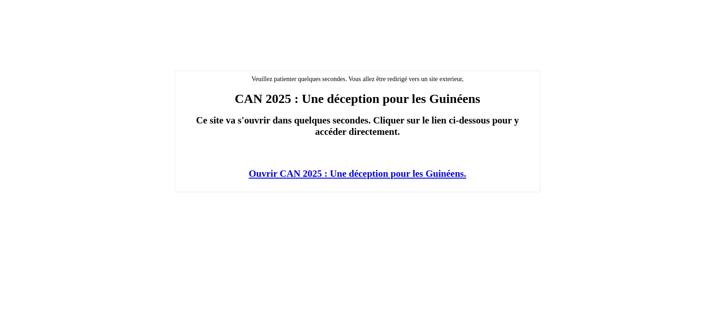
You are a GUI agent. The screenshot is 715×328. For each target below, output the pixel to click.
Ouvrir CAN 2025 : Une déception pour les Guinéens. (357, 173)
